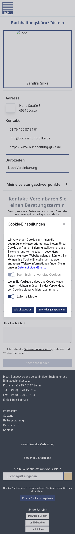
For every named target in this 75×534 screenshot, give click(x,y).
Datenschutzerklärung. (32, 267)
